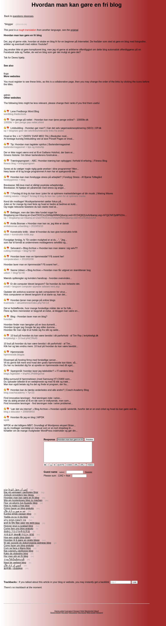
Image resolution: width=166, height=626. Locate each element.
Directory (99, 617)
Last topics (68, 615)
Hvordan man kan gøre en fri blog (21, 501)
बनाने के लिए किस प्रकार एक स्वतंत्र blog (22, 527)
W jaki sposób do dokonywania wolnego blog (27, 547)
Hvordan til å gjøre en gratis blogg (21, 544)
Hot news (65, 617)
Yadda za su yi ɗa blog (16, 521)
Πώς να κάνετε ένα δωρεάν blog (20, 507)
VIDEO (90, 469)
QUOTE (61, 469)
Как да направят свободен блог (21, 496)
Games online (59, 615)
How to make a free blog (16, 509)
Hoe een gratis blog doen (17, 541)
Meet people (91, 617)
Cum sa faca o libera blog (17, 552)
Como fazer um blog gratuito (19, 549)
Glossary (76, 615)
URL (76, 469)
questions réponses (23, 16)
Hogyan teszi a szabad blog (18, 530)
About (96, 615)
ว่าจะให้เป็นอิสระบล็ (14, 563)
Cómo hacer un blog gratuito (19, 512)
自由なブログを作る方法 (17, 535)
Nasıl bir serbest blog (15, 566)
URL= (83, 469)
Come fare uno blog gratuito (18, 532)
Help (82, 615)
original (74, 30)
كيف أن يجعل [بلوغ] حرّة (16, 493)
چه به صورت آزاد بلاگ (14, 515)
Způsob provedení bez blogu (19, 499)
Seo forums (82, 617)
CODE (69, 469)
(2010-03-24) (21, 24)
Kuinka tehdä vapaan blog (17, 518)
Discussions (73, 617)
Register (88, 476)
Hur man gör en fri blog (16, 560)
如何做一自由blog (13, 572)
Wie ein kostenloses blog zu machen (23, 504)
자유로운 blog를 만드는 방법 (19, 538)
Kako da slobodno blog (16, 557)
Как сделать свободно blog (18, 555)
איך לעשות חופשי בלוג (15, 524)
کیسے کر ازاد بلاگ (12, 569)
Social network (55, 617)
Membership (89, 615)
